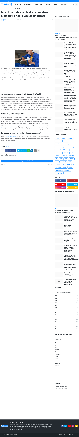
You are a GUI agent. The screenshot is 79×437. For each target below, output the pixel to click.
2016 (66, 315)
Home (60, 434)
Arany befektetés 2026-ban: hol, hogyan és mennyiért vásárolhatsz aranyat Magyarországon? (70, 46)
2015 (66, 317)
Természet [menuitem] (27, 4)
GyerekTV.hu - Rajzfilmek (61, 386)
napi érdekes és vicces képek (63, 170)
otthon (7, 9)
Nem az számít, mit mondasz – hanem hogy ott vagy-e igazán (70, 114)
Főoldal (3, 9)
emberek (70, 138)
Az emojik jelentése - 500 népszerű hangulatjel (64, 211)
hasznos (66, 152)
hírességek (63, 161)
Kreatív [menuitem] (55, 4)
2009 (66, 331)
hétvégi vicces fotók (61, 167)
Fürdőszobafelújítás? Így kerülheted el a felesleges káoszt (70, 107)
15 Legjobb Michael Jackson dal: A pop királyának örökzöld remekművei (69, 82)
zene (70, 161)
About (65, 434)
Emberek (57, 347)
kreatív (63, 138)
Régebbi (50, 164)
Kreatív (56, 358)
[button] (73, 4)
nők (61, 158)
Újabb (3, 164)
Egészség (57, 345)
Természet (57, 365)
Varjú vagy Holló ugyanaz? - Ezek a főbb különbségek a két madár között (70, 218)
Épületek (57, 349)
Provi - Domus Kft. (11, 136)
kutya (65, 158)
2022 (66, 305)
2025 (66, 298)
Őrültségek (57, 363)
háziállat (71, 155)
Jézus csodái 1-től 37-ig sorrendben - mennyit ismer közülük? (70, 233)
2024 (66, 300)
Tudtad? (15, 434)
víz (56, 158)
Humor (56, 356)
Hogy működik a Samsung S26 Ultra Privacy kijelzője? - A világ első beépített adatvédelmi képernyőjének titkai (70, 56)
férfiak (68, 164)
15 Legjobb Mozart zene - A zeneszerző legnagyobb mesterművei (70, 282)
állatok (65, 141)
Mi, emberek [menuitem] (64, 4)
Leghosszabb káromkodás (67, 225)
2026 (66, 296)
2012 (66, 324)
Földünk (58, 147)
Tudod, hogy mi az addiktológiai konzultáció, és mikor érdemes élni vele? (70, 90)
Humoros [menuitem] (17, 8)
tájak (74, 164)
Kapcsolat (9, 1)
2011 (66, 326)
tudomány (58, 152)
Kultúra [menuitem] (47, 4)
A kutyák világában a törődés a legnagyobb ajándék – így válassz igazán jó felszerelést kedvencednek (70, 98)
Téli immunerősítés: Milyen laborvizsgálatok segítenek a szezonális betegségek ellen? (70, 122)
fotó (57, 161)
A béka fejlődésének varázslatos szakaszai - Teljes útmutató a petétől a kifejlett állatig (71, 257)
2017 (66, 312)
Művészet (57, 361)
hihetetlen (66, 150)
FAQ (77, 434)
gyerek (71, 158)
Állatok (56, 342)
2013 (66, 322)
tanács (72, 152)
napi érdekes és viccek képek (63, 144)
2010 (66, 329)
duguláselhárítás (6, 127)
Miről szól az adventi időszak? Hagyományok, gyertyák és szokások (71, 129)
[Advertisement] (27, 35)
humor (57, 138)
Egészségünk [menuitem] (38, 4)
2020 (66, 310)
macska (65, 155)
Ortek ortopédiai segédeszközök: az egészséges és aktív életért (66, 37)
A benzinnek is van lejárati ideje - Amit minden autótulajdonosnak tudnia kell (69, 73)
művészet (58, 150)
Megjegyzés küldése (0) (27, 161)
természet (58, 141)
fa (63, 164)
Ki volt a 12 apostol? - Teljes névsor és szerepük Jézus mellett (70, 274)
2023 (66, 303)
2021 (66, 307)
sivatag (70, 167)
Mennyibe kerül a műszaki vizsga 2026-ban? (70, 65)
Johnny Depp (59, 173)
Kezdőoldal (3, 1)
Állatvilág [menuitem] (18, 4)
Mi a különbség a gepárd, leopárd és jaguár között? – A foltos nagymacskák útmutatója (71, 248)
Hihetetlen (57, 354)
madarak (58, 164)
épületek (58, 155)
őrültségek (72, 147)
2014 (66, 319)
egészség (64, 147)
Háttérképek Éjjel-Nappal (61, 388)
